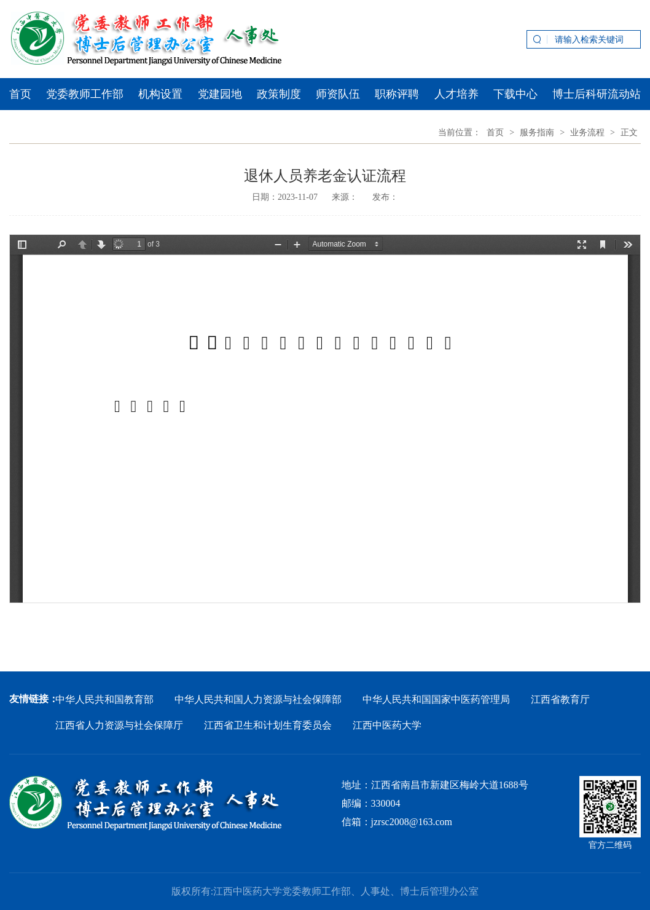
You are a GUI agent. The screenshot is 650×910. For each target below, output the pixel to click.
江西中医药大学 (387, 725)
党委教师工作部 (84, 94)
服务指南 (537, 132)
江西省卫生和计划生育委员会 (268, 725)
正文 (629, 132)
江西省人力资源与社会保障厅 (119, 725)
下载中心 (515, 94)
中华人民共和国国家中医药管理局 (436, 699)
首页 (20, 94)
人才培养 (456, 94)
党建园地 (220, 94)
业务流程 (587, 132)
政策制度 (279, 94)
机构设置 (160, 94)
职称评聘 (397, 94)
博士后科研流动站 (596, 94)
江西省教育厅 (560, 699)
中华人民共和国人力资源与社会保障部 (258, 699)
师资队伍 (338, 94)
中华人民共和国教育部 (104, 699)
